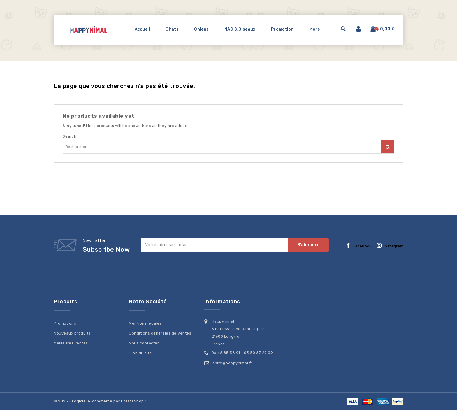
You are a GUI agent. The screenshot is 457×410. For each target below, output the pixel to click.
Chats (172, 29)
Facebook (362, 246)
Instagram (394, 246)
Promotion (282, 29)
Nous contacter (144, 343)
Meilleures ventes (71, 343)
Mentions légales (145, 323)
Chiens (201, 29)
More (314, 29)
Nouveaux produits (72, 333)
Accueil (142, 29)
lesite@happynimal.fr (232, 363)
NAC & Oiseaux (240, 29)
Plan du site (140, 353)
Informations (222, 301)
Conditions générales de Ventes (160, 333)
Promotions (65, 323)
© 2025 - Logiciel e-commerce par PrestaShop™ (100, 401)
